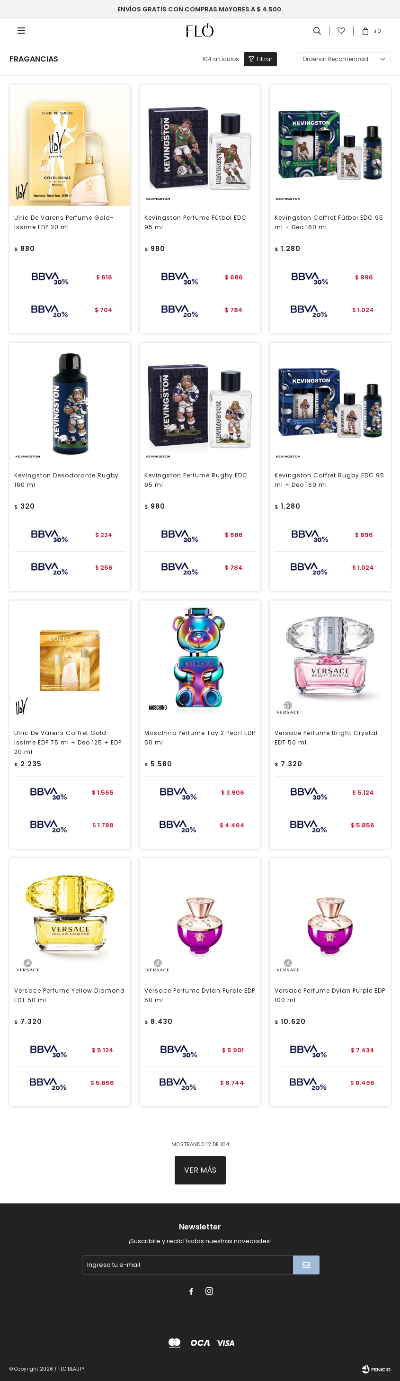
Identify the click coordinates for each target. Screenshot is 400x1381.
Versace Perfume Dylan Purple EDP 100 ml (330, 995)
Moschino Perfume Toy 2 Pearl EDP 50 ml (199, 737)
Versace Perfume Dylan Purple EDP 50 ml (199, 995)
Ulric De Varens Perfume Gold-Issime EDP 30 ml (64, 222)
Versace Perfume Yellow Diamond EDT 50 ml (69, 995)
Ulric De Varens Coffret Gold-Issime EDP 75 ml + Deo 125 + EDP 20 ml (68, 742)
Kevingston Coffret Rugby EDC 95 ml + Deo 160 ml (329, 480)
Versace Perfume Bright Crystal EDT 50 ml (326, 737)
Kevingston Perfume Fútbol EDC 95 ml (195, 222)
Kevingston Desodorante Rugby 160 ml (66, 480)
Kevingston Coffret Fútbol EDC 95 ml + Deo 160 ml (329, 222)
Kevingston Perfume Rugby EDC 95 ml (196, 480)
